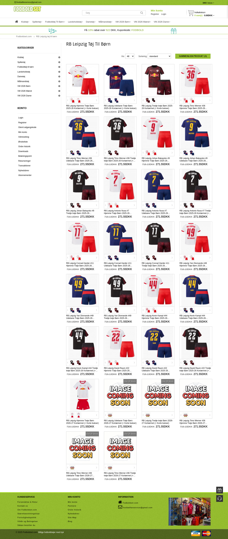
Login (163, 14)
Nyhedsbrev (23, 170)
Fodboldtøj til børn (25, 67)
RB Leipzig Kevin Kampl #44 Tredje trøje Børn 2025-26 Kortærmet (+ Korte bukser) (82, 370)
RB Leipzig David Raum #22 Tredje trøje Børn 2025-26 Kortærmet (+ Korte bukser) (195, 370)
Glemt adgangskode (27, 127)
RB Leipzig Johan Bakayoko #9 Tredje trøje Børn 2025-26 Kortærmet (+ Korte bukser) (80, 213)
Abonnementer (25, 175)
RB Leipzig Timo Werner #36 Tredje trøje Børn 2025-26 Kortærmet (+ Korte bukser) (120, 160)
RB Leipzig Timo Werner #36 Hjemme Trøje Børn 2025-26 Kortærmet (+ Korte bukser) (192, 108)
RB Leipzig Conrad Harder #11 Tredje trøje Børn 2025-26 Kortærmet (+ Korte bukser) (155, 265)
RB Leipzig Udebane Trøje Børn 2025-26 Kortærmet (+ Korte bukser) (120, 106)
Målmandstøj (23, 81)
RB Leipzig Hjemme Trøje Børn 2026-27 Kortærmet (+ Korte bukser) (82, 421)
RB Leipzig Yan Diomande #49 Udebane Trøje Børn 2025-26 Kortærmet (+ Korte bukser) (80, 318)
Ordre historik (24, 146)
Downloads (23, 151)
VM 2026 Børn (23, 86)
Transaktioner (24, 165)
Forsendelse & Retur (27, 502)
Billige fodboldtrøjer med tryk (51, 532)
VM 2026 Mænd (24, 91)
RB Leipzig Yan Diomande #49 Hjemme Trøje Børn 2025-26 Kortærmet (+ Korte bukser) (193, 265)
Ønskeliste (23, 142)
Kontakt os (22, 506)
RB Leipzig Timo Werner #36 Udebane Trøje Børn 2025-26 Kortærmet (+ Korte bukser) (79, 160)
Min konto (157, 10)
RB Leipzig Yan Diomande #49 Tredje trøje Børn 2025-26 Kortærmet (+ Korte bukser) (117, 318)
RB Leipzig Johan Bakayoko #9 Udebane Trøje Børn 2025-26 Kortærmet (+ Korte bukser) (193, 160)
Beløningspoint (25, 156)
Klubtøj (20, 57)
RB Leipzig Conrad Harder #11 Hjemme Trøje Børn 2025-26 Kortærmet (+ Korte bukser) (80, 265)
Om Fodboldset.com (27, 509)
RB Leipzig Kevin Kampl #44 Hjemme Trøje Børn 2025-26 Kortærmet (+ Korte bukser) (154, 318)
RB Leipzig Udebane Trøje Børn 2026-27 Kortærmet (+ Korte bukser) (120, 421)
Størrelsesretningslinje (28, 513)
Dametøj (21, 76)
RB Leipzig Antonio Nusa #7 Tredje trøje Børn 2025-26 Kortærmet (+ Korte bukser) (195, 213)
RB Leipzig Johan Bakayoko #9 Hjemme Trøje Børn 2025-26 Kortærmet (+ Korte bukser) (156, 160)
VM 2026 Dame (24, 96)
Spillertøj (21, 62)
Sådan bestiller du (26, 525)
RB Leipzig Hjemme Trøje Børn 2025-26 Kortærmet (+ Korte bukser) (82, 106)
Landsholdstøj (23, 72)
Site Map (72, 517)
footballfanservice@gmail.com (27, 2)
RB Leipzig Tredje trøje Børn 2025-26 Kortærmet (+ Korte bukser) (157, 106)
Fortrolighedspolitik (26, 517)
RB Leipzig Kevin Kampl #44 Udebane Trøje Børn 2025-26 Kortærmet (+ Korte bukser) (192, 318)
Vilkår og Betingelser (27, 521)
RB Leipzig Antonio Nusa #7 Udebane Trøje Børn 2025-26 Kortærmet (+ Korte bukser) (155, 213)
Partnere (72, 506)
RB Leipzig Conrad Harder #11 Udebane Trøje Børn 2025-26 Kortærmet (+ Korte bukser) (117, 265)
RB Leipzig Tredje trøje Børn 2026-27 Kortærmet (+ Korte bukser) (157, 421)
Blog (70, 521)
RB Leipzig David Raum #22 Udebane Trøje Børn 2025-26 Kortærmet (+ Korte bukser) (155, 370)
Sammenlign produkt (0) (193, 56)
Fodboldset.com (128, 502)
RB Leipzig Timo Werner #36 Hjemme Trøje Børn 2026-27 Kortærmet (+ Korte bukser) (192, 422)
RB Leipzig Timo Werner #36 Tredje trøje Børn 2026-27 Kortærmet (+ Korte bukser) (120, 475)
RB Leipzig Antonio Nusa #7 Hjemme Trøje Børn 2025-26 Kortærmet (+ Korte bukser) (116, 213)
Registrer (155, 14)
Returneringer (24, 161)
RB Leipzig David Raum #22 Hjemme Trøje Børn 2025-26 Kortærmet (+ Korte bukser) (116, 370)
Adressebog (23, 137)
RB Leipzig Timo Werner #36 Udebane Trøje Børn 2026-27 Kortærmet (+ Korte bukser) (79, 475)
